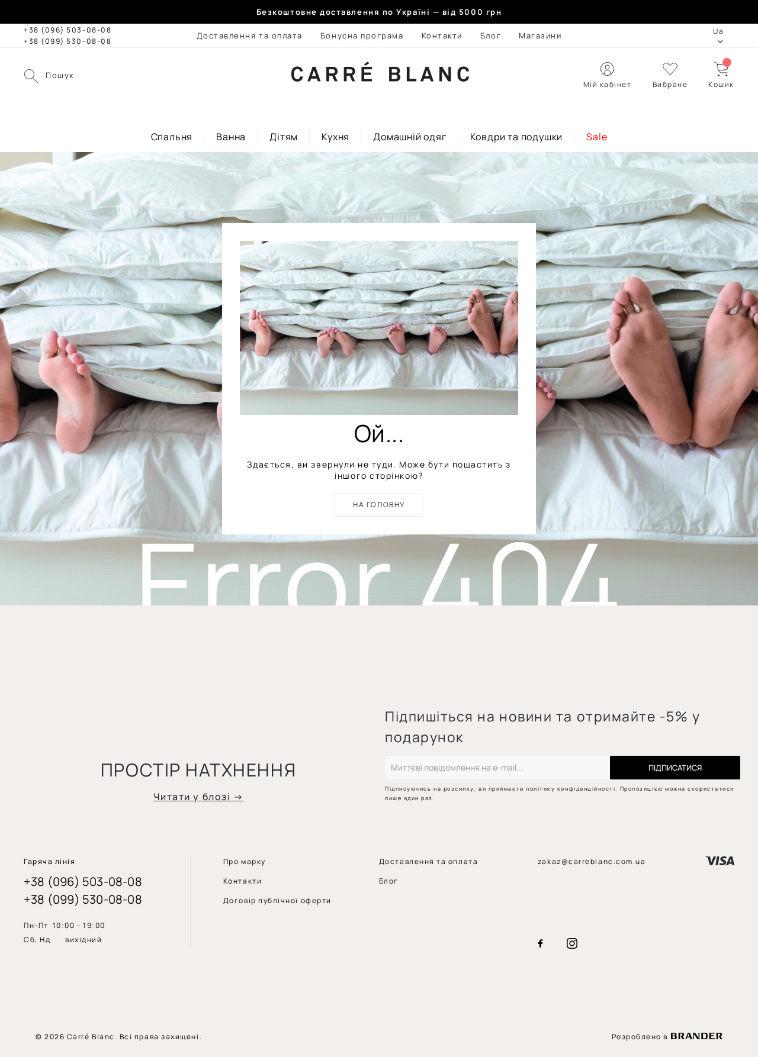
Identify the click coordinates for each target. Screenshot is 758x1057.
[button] (670, 76)
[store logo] (380, 76)
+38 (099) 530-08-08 (67, 41)
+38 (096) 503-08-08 (67, 30)
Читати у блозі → (198, 796)
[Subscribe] (675, 767)
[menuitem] (250, 35)
